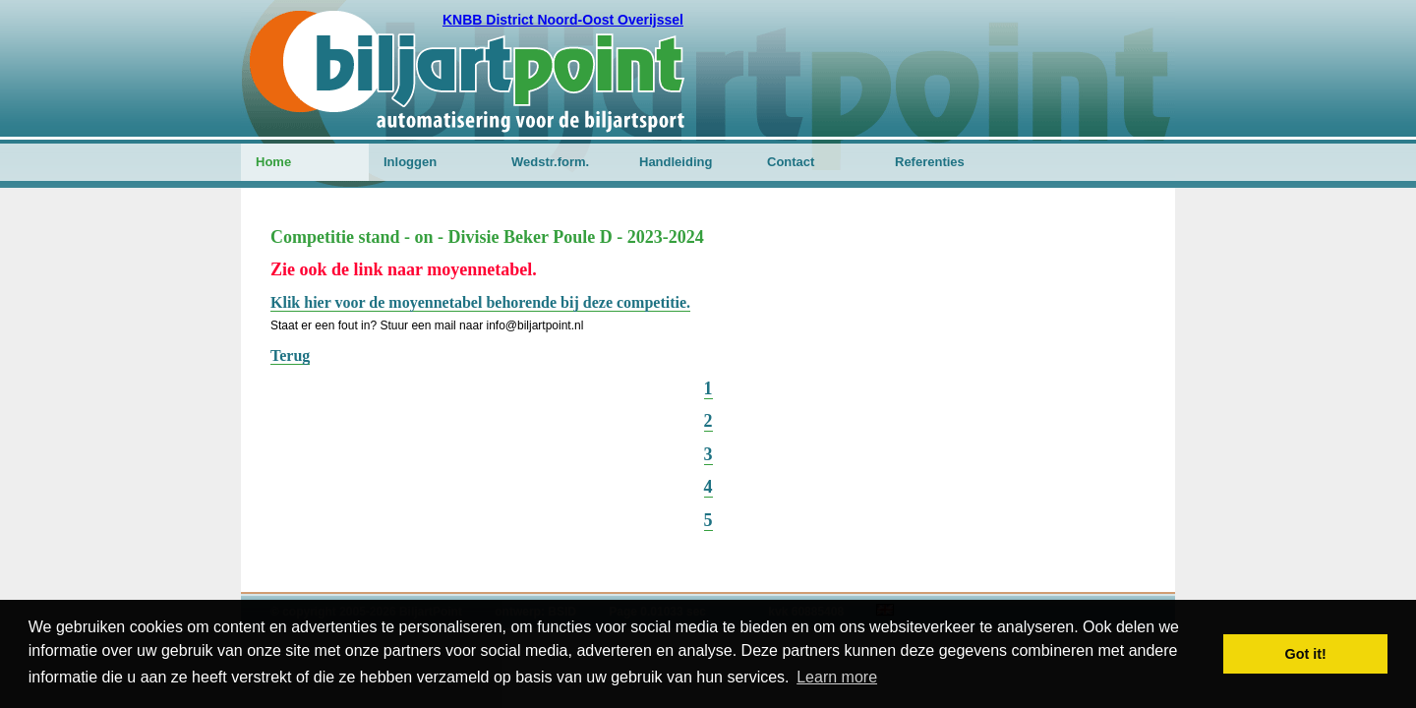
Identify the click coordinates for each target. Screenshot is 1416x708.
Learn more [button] (836, 677)
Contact (790, 161)
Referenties (930, 161)
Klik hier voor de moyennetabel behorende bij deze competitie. (480, 302)
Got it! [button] (1306, 654)
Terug (290, 355)
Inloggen (410, 161)
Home (273, 161)
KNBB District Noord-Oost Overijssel (562, 20)
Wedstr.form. (550, 161)
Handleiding (675, 161)
